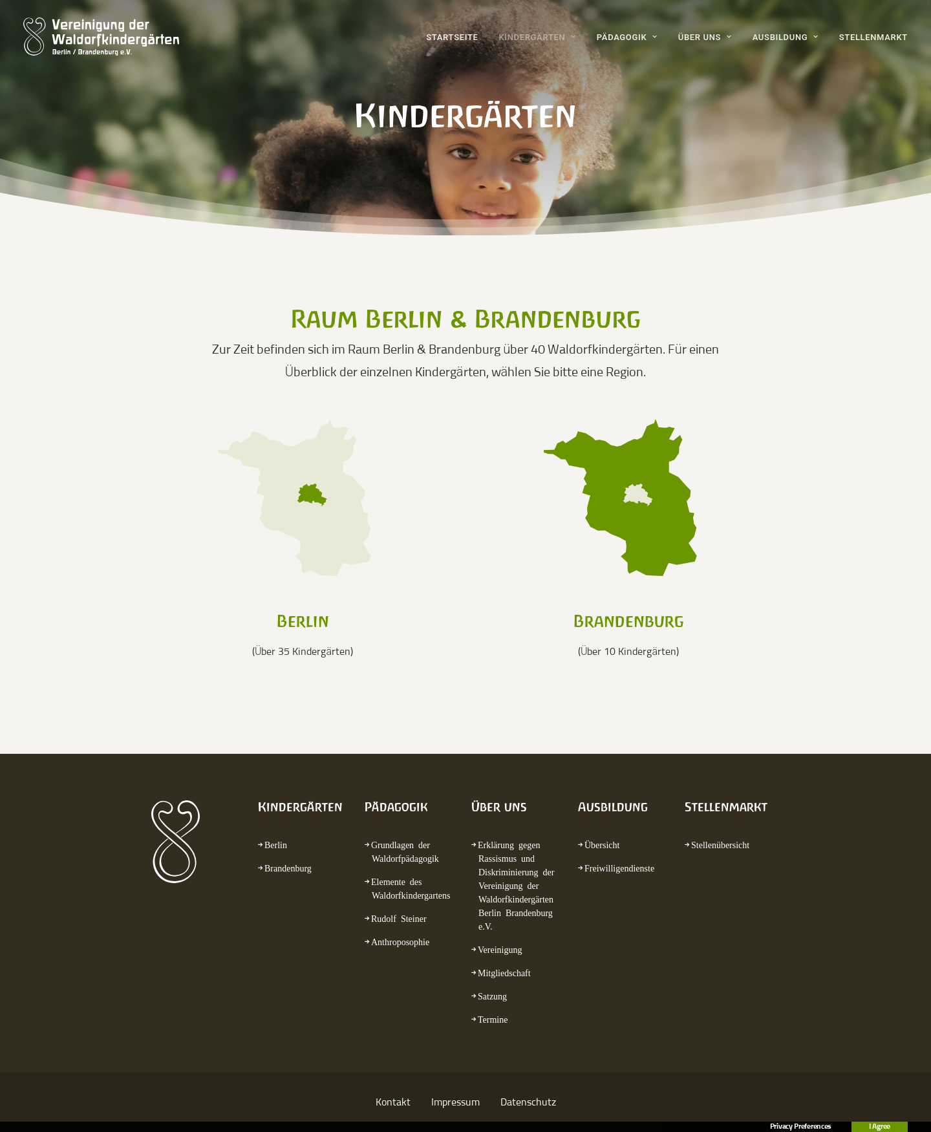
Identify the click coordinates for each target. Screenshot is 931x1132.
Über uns (705, 37)
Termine (493, 1018)
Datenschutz (528, 1102)
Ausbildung (786, 37)
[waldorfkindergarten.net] (101, 36)
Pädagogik (627, 37)
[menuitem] (456, 37)
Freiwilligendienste (619, 867)
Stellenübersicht (720, 844)
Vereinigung (500, 949)
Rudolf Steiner (399, 918)
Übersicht (601, 844)
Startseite (452, 37)
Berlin (275, 844)
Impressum (455, 1102)
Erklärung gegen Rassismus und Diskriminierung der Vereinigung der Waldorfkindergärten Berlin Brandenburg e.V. (516, 885)
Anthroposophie (400, 941)
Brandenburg (288, 867)
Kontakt (393, 1102)
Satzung (492, 995)
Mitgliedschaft (504, 972)
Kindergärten (536, 37)
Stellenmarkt (873, 37)
